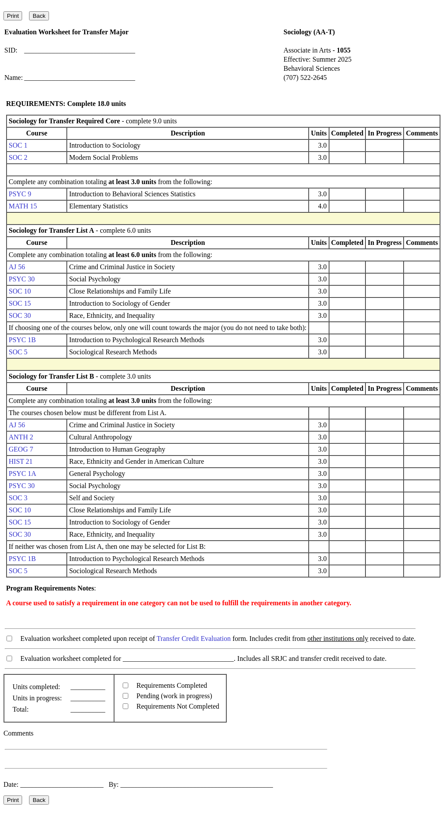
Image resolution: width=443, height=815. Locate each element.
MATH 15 (23, 206)
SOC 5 (18, 352)
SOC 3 (18, 498)
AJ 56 (17, 267)
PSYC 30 (22, 279)
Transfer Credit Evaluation (193, 638)
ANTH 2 (21, 437)
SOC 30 (20, 315)
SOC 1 (18, 145)
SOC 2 (18, 157)
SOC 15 (20, 303)
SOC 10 (20, 291)
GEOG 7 (21, 449)
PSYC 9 (20, 194)
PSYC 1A (22, 473)
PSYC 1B (22, 339)
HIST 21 (21, 461)
